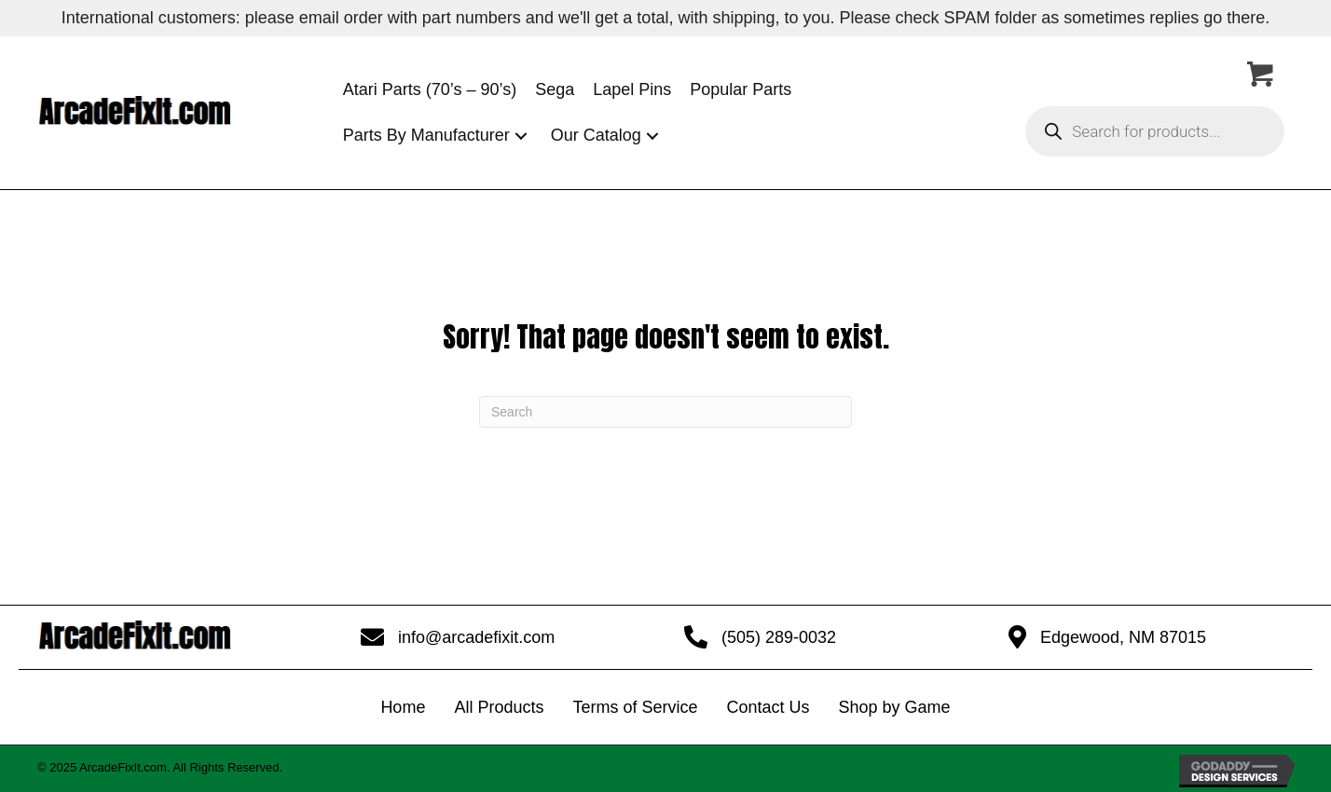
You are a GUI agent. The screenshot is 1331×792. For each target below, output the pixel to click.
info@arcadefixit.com (476, 637)
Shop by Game (895, 707)
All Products (498, 707)
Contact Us (767, 707)
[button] (521, 135)
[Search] (665, 412)
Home (402, 707)
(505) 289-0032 (778, 637)
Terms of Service (634, 707)
